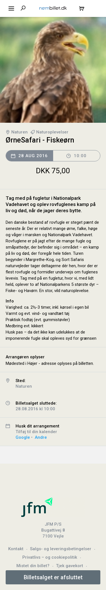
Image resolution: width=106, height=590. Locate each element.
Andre (41, 437)
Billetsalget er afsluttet (53, 577)
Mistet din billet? (32, 565)
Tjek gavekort (69, 565)
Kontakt (15, 548)
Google (23, 437)
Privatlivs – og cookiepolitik (49, 557)
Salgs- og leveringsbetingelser (60, 548)
